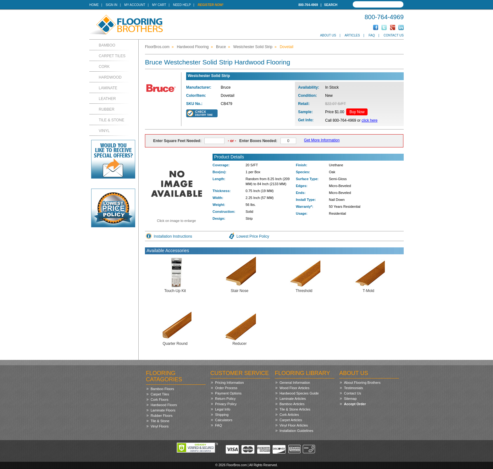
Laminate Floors (163, 410)
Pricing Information (229, 382)
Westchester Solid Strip (253, 47)
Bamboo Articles (292, 404)
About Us (328, 35)
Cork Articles (289, 415)
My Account (134, 5)
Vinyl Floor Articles (294, 425)
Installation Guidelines (296, 431)
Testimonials (353, 388)
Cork (104, 66)
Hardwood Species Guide (299, 393)
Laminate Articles (293, 398)
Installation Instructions (173, 236)
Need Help (182, 5)
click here (370, 120)
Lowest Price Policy (252, 236)
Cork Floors (160, 399)
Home (94, 5)
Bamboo (107, 45)
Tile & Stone (111, 120)
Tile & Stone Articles (295, 409)
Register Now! (211, 5)
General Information (295, 382)
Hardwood (110, 77)
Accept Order (355, 404)
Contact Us (394, 35)
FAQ (371, 35)
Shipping (222, 415)
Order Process (226, 388)
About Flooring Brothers (362, 382)
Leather (107, 99)
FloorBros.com (157, 47)
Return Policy (225, 398)
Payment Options (228, 393)
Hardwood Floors (164, 405)
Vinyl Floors (160, 426)
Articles (352, 35)
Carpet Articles (291, 420)
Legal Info (222, 409)
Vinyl (104, 131)
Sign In (111, 5)
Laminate (108, 88)
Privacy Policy (225, 404)
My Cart (159, 5)
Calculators (223, 420)
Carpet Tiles (112, 56)
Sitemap (350, 398)
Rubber (106, 109)
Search (330, 5)
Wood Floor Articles (294, 388)
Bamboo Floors (162, 389)
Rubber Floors (162, 415)
